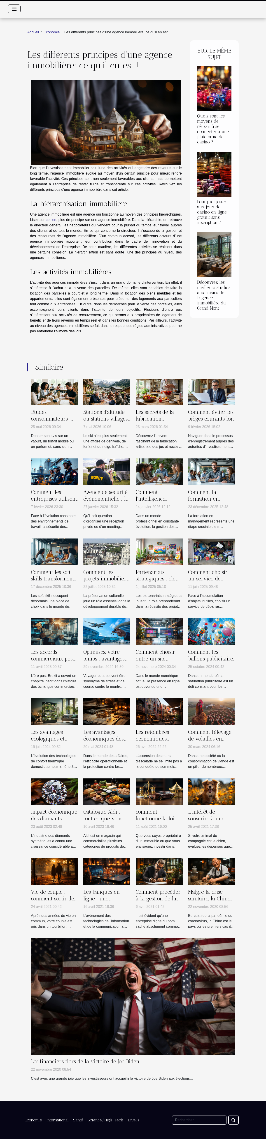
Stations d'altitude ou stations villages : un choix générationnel (105, 422)
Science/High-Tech (105, 1120)
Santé (78, 1120)
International (58, 1120)
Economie (52, 32)
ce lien (51, 220)
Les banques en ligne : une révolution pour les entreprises (105, 902)
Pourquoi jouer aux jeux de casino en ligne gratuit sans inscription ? (212, 212)
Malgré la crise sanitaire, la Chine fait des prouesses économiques (209, 902)
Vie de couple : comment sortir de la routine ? (52, 899)
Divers (133, 1120)
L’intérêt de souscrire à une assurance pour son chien (211, 822)
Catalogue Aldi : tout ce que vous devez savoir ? (102, 818)
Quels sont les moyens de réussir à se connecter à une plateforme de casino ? (213, 129)
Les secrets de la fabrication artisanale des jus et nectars (159, 422)
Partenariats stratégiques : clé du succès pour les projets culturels (157, 582)
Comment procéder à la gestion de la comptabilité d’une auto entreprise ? (158, 902)
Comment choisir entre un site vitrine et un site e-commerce (159, 662)
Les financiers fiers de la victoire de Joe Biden (85, 1061)
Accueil (33, 32)
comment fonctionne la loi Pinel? (155, 818)
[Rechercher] (199, 1120)
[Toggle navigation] (14, 8)
